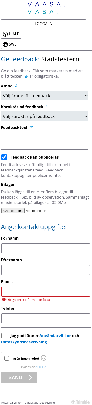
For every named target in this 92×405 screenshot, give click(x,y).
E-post (7, 281)
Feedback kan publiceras (34, 157)
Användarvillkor (55, 335)
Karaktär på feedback (25, 106)
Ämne (7, 86)
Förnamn (10, 238)
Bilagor (8, 184)
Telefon (8, 308)
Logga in (44, 23)
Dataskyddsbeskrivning (24, 342)
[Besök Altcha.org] (43, 359)
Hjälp (14, 34)
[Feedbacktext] (44, 141)
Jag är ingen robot (25, 358)
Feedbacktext (17, 127)
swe (12, 44)
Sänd (15, 377)
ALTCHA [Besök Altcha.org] (40, 367)
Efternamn (11, 260)
